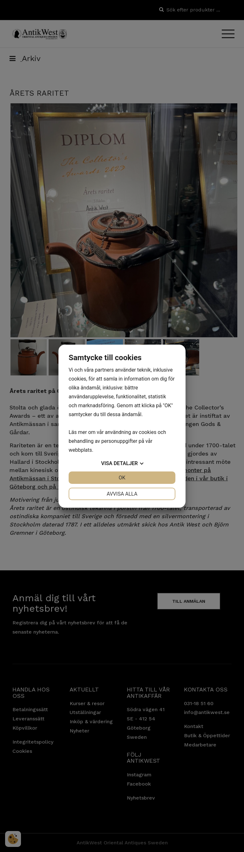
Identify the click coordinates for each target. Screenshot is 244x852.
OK (122, 478)
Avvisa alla (122, 494)
